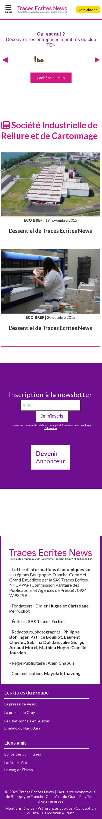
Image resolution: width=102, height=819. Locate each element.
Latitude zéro (15, 762)
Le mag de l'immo (18, 769)
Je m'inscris (52, 416)
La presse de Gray (19, 712)
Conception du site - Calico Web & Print (61, 810)
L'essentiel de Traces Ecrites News (50, 230)
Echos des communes (22, 754)
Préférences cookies (55, 808)
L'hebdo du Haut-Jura (22, 728)
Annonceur (50, 457)
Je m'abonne (88, 10)
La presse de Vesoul (21, 704)
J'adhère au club (51, 77)
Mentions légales (20, 808)
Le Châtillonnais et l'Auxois (27, 721)
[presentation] (5, 60)
